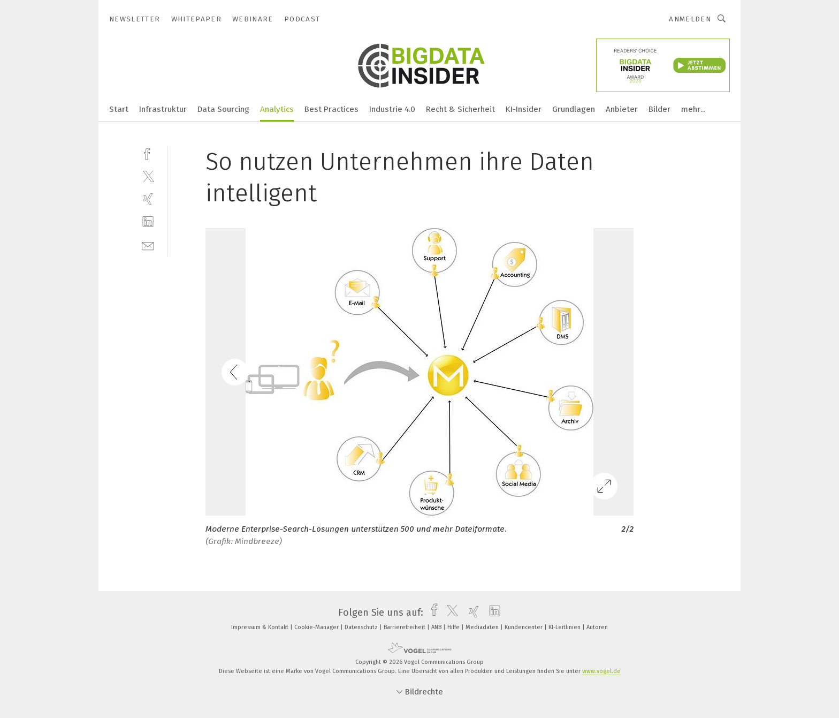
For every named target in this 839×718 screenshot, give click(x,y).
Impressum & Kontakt (260, 627)
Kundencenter (524, 627)
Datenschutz (362, 627)
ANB (437, 627)
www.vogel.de (601, 671)
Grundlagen (573, 109)
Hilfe (454, 627)
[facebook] (148, 153)
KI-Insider (523, 109)
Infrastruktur (163, 109)
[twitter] (148, 176)
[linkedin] (148, 222)
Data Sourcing (223, 109)
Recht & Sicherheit (460, 109)
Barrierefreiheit (405, 627)
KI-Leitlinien (565, 627)
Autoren (597, 627)
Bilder (659, 109)
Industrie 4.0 (392, 109)
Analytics (277, 109)
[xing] (148, 199)
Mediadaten (483, 627)
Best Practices (331, 109)
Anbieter (622, 109)
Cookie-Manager (317, 627)
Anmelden (690, 19)
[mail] (148, 245)
